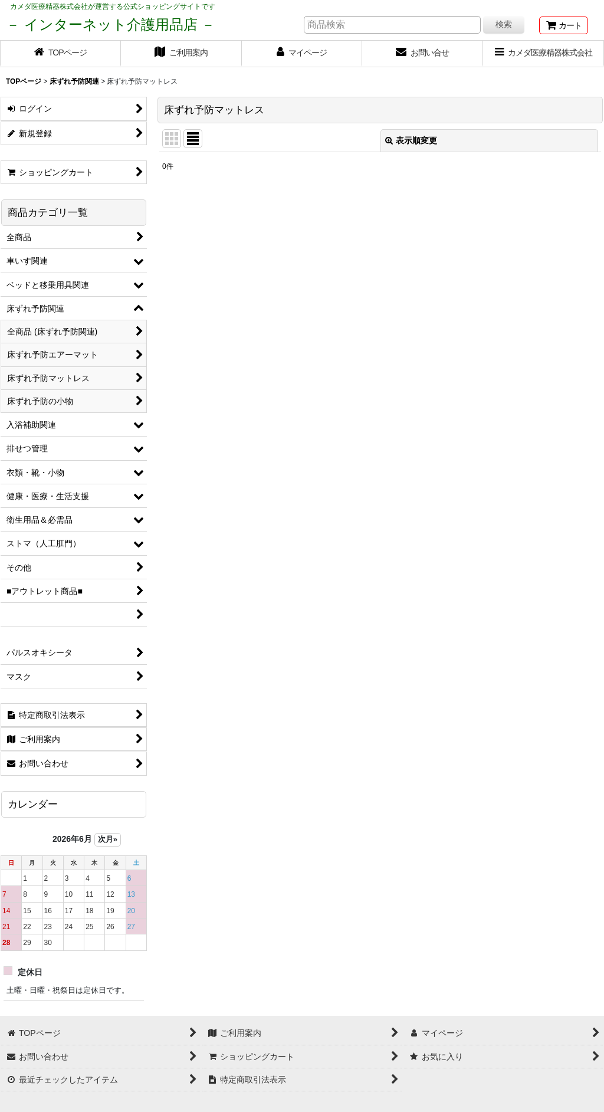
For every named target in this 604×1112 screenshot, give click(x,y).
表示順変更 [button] (411, 140)
